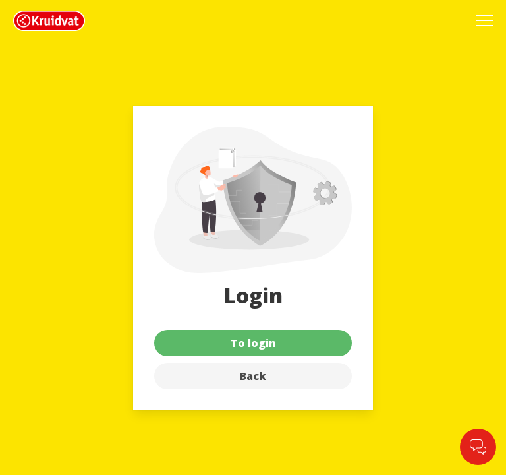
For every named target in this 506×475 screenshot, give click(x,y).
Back (253, 376)
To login (253, 343)
